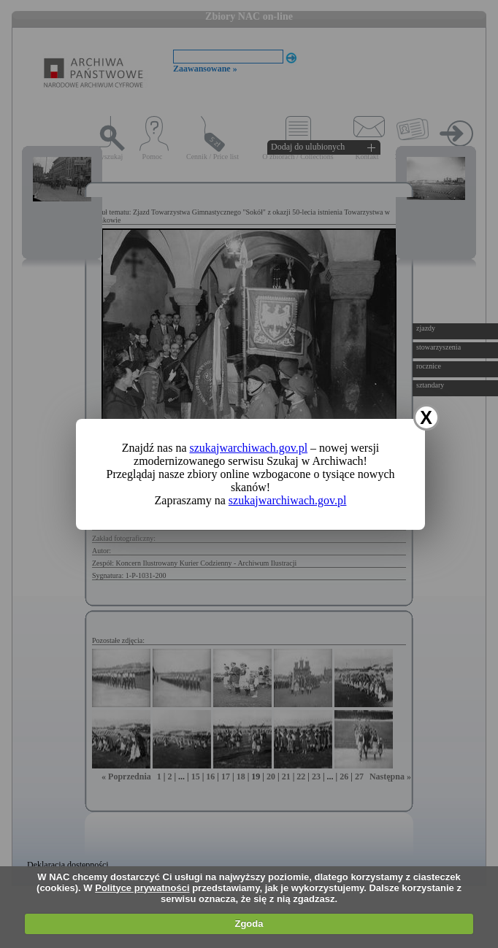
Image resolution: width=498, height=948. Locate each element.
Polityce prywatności (142, 887)
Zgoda (248, 923)
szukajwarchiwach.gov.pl (249, 448)
